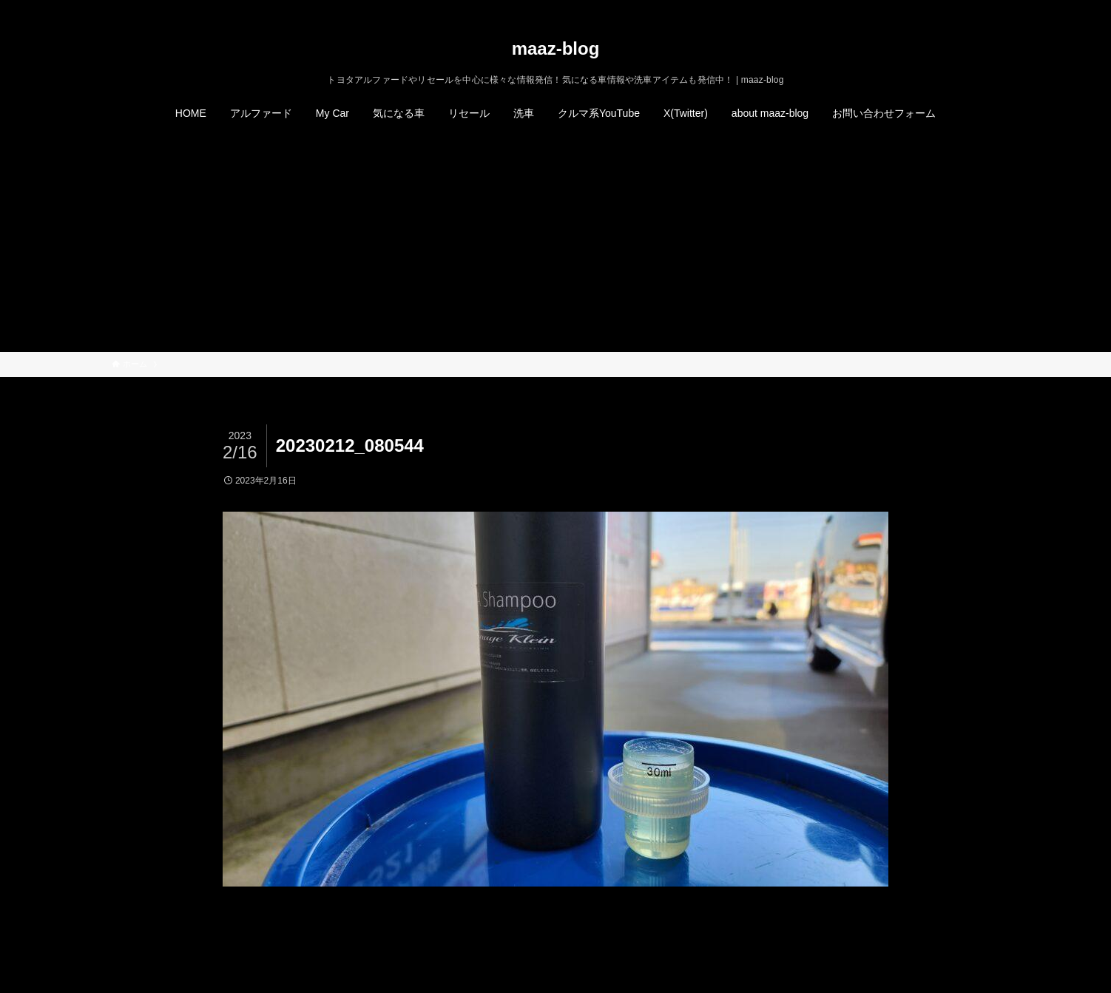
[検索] (989, 8)
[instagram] (951, 8)
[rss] (970, 8)
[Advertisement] (555, 241)
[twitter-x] (932, 8)
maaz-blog (556, 49)
